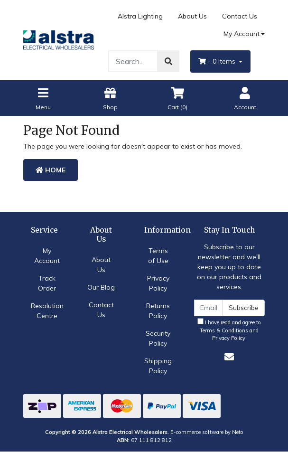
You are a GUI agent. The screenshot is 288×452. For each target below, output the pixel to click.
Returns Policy (158, 310)
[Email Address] (208, 308)
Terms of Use (158, 255)
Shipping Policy (158, 366)
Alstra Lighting (140, 16)
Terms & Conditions (224, 330)
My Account (47, 255)
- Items (217, 61)
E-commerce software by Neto (206, 432)
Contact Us (239, 16)
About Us (192, 16)
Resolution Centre (47, 310)
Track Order (47, 283)
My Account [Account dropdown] (241, 33)
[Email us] (229, 357)
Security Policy (158, 338)
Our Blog (101, 287)
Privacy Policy (158, 283)
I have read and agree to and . (229, 330)
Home (50, 170)
